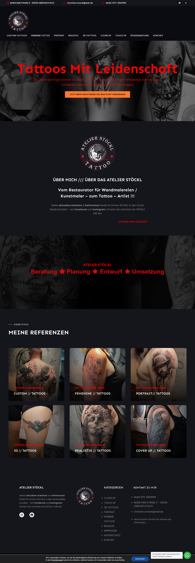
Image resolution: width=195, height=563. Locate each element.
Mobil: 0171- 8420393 (145, 497)
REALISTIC (73, 35)
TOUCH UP (120, 35)
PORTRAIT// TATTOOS (153, 393)
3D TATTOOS (89, 35)
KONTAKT (158, 35)
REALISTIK (109, 526)
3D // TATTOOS (25, 450)
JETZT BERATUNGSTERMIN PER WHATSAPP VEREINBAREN (97, 94)
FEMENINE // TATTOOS (92, 393)
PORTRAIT (59, 35)
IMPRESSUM (110, 530)
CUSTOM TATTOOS (17, 35)
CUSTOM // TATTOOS (29, 393)
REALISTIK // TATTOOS (93, 450)
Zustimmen (142, 559)
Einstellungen (56, 560)
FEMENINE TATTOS (40, 35)
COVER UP (106, 35)
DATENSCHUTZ (112, 535)
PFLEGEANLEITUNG (139, 35)
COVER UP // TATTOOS (153, 450)
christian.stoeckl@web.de (148, 511)
